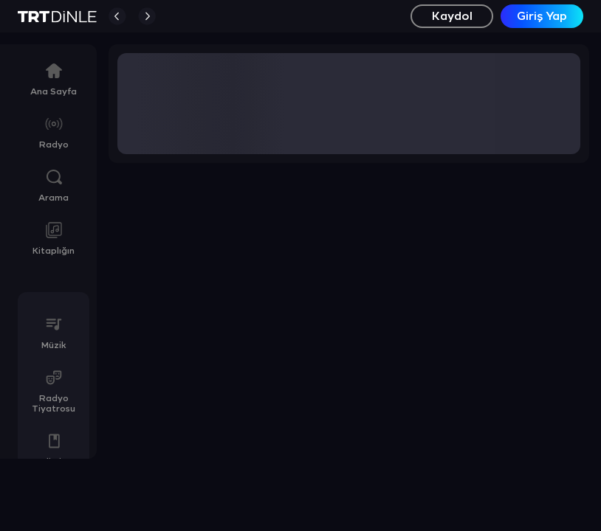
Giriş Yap (542, 16)
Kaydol (452, 16)
